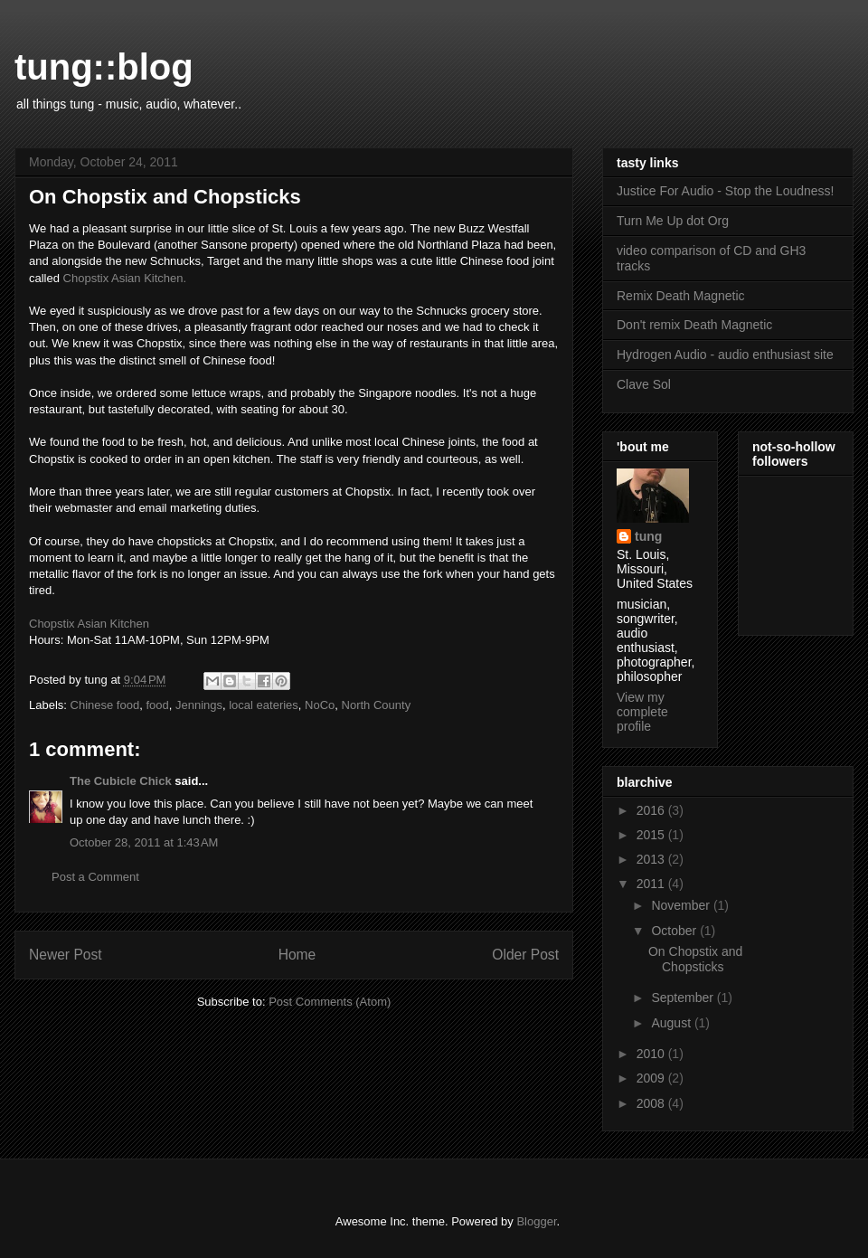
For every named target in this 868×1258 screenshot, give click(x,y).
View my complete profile (642, 711)
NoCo (320, 705)
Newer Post (65, 954)
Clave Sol (644, 384)
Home (297, 954)
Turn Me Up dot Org (673, 220)
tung (648, 536)
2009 (652, 1078)
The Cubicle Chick (121, 781)
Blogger (536, 1221)
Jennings (198, 705)
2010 (652, 1053)
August (672, 1023)
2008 (652, 1103)
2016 (652, 810)
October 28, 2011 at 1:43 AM (144, 842)
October (675, 930)
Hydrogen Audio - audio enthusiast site (725, 354)
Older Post (525, 954)
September (683, 997)
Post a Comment (95, 877)
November (681, 905)
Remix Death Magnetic (681, 295)
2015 (652, 835)
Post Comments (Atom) (330, 1001)
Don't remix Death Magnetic (694, 324)
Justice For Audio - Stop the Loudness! (725, 191)
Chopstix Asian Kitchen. (125, 278)
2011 (652, 883)
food (157, 705)
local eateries (263, 705)
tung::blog (103, 67)
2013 (652, 859)
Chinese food (105, 705)
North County (376, 705)
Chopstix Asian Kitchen (89, 623)
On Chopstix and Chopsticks (695, 959)
